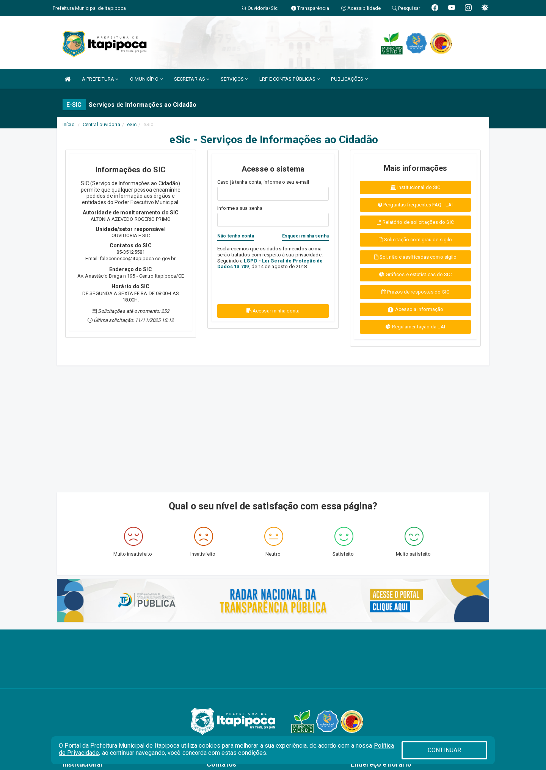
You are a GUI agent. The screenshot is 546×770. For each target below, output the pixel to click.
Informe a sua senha (239, 208)
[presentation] (261, 286)
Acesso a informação (415, 309)
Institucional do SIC (415, 187)
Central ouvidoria (101, 124)
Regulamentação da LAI (415, 327)
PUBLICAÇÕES (349, 79)
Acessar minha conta (273, 311)
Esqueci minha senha (305, 236)
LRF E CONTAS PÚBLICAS (289, 79)
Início (69, 124)
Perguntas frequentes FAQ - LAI (415, 205)
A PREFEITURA (100, 79)
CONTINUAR (444, 750)
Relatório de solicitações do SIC (415, 222)
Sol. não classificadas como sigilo (415, 257)
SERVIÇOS (234, 79)
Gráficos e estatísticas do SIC (415, 274)
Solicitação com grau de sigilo (415, 239)
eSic (131, 124)
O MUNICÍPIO (146, 79)
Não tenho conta (235, 236)
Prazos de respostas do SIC (415, 292)
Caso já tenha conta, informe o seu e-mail (263, 182)
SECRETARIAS (191, 79)
